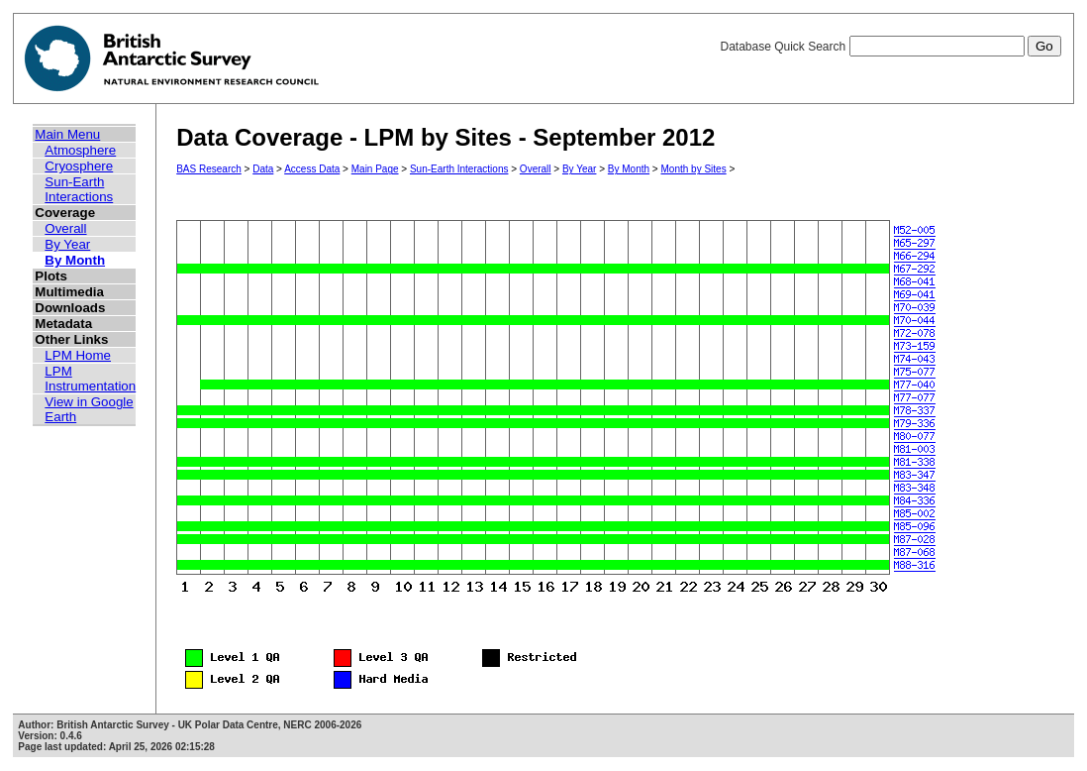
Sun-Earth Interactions (79, 189)
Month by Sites (694, 169)
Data (262, 169)
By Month (75, 260)
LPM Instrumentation (90, 378)
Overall (65, 228)
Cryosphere (79, 166)
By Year (67, 244)
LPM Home (78, 355)
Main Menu (67, 134)
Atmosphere (80, 150)
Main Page (375, 169)
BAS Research (209, 169)
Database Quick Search (890, 47)
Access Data (312, 169)
